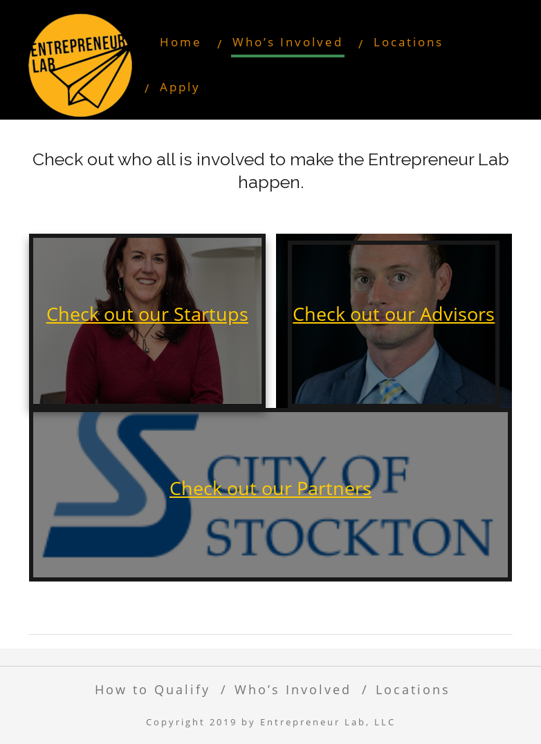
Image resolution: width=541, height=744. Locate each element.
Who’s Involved (287, 42)
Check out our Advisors (394, 313)
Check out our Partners (270, 488)
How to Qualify (152, 689)
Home (181, 42)
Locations (408, 42)
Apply (180, 87)
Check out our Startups (147, 313)
